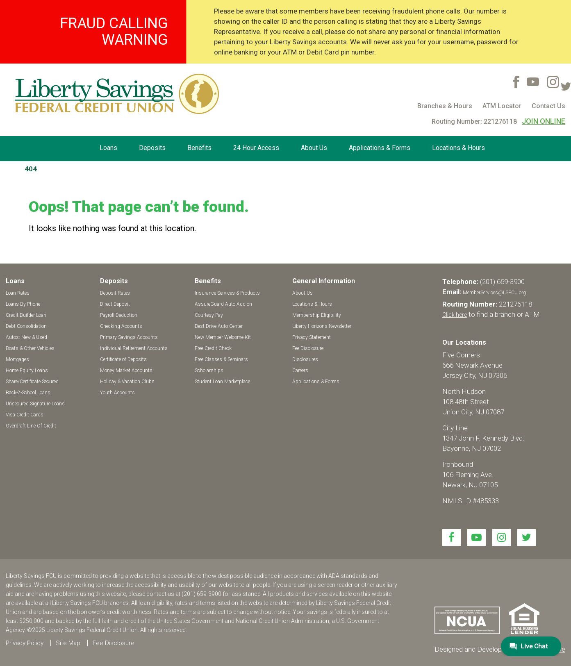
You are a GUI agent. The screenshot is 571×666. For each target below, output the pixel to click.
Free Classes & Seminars (221, 359)
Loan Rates (18, 293)
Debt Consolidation (26, 326)
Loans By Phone (23, 304)
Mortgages (17, 359)
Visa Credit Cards (24, 415)
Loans (108, 148)
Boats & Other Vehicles (30, 348)
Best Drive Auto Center (219, 326)
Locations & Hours (458, 148)
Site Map (68, 643)
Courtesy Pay (209, 315)
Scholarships (209, 370)
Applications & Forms (379, 148)
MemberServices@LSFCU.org (494, 292)
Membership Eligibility (316, 315)
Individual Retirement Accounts (134, 348)
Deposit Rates (115, 293)
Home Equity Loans (27, 370)
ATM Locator (501, 106)
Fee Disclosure (307, 348)
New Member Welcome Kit (223, 337)
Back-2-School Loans (28, 393)
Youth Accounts (117, 393)
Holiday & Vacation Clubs (127, 381)
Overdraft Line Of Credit (31, 426)
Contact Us (548, 106)
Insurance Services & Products (227, 293)
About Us (314, 148)
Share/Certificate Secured (32, 381)
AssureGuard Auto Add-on (223, 304)
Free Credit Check (213, 348)
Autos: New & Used (26, 337)
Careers (300, 370)
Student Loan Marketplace (222, 381)
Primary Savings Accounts (129, 337)
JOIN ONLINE (543, 121)
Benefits (199, 148)
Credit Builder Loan (26, 315)
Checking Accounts (121, 326)
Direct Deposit (115, 304)
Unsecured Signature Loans (35, 404)
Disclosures (305, 359)
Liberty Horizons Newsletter (321, 326)
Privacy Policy (24, 643)
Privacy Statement (311, 337)
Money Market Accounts (126, 370)
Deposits (152, 148)
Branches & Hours (444, 106)
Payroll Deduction (118, 315)
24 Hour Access (256, 148)
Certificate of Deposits (123, 359)
